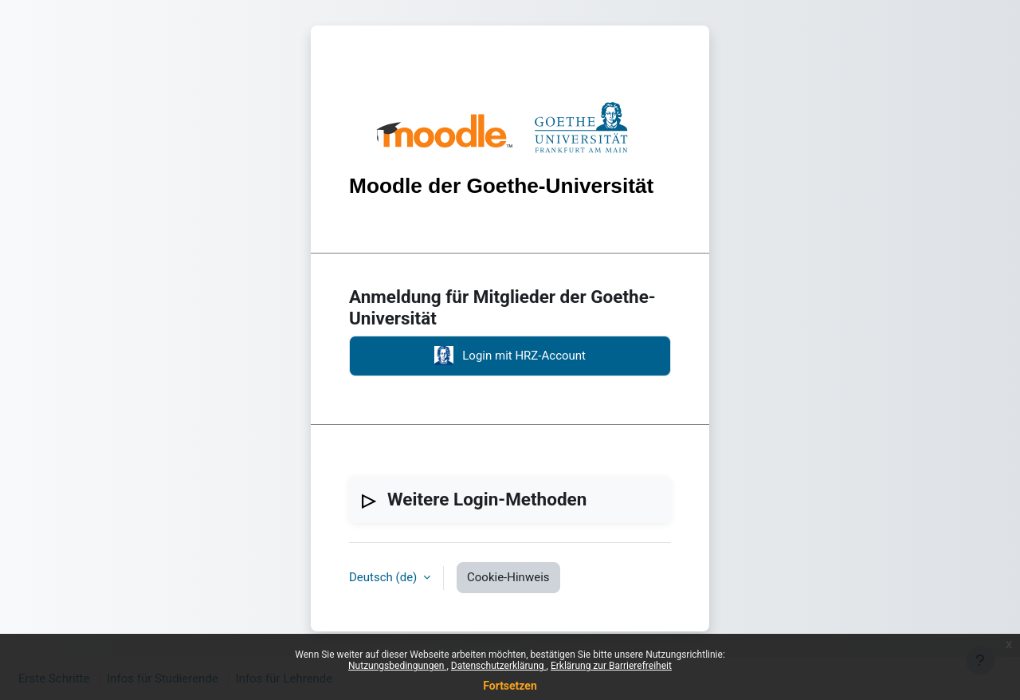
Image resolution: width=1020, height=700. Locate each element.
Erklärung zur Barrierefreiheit (611, 665)
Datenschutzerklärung (499, 665)
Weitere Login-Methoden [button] (486, 499)
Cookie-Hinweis (508, 577)
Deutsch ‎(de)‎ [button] (384, 577)
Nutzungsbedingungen (397, 665)
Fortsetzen (510, 685)
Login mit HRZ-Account (510, 355)
